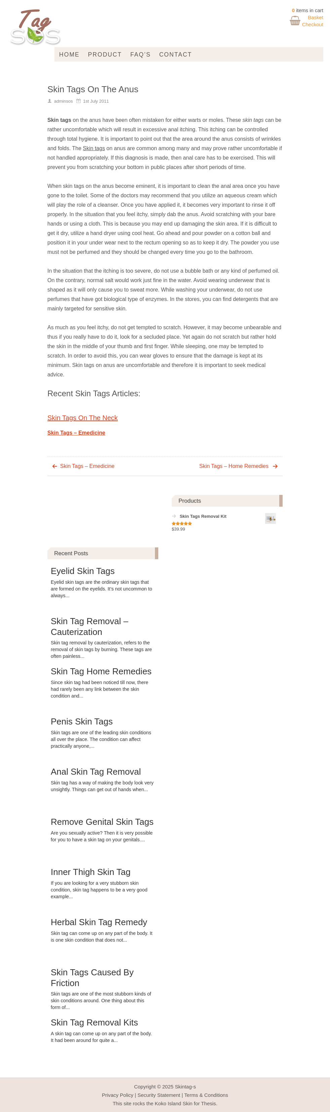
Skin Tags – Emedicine (76, 433)
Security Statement (158, 1095)
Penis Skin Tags (82, 721)
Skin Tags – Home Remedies (234, 466)
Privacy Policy (117, 1095)
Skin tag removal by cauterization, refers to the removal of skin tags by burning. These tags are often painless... (101, 649)
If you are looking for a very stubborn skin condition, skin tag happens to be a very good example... (99, 889)
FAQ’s (140, 54)
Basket (315, 17)
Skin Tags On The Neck (82, 418)
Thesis (208, 1103)
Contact (175, 54)
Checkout (312, 24)
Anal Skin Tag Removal (96, 772)
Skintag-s (185, 1086)
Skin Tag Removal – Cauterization (89, 626)
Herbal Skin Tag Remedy (99, 922)
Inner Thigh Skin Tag (91, 872)
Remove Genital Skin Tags (102, 822)
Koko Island (168, 1103)
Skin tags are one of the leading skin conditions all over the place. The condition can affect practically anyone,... (101, 739)
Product (105, 54)
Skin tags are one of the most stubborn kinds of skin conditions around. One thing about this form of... (101, 1000)
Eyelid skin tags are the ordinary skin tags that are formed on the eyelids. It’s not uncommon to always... (101, 588)
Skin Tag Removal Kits (94, 1022)
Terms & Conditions (206, 1095)
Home (69, 54)
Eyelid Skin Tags (83, 571)
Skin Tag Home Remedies (101, 671)
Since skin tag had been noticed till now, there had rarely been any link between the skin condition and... (99, 689)
